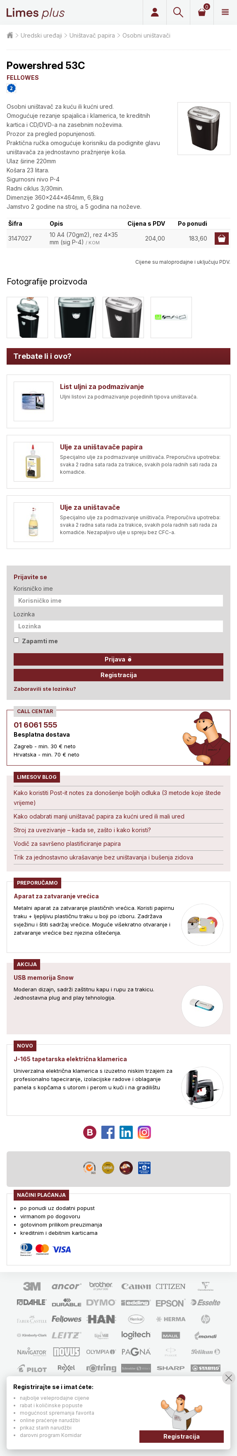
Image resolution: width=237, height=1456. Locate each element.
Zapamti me (36, 640)
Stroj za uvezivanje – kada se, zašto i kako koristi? (82, 829)
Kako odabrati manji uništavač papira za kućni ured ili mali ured (99, 816)
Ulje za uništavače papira (101, 447)
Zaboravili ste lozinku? (45, 688)
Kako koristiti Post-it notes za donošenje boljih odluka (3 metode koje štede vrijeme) (117, 797)
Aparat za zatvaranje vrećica (56, 896)
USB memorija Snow (44, 977)
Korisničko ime (33, 588)
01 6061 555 (35, 725)
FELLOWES (23, 77)
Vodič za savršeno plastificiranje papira (67, 843)
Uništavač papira (92, 35)
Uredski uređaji (41, 35)
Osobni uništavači (146, 35)
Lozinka (24, 614)
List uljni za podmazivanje (102, 386)
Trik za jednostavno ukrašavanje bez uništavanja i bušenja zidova (103, 857)
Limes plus (36, 12)
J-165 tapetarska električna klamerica (70, 1058)
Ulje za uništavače (90, 507)
